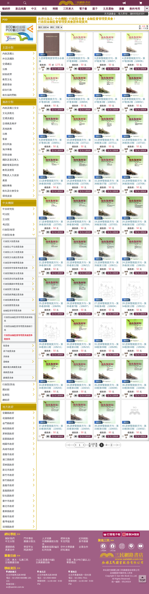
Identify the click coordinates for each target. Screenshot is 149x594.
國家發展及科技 (10, 165)
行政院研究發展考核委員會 (15, 268)
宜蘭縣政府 (8, 413)
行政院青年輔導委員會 (13, 263)
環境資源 (7, 196)
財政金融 (7, 154)
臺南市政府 (8, 516)
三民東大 (68, 8)
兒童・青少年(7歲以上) (78, 560)
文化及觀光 (8, 113)
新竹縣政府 (8, 480)
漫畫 (121, 8)
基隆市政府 (8, 454)
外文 (44, 8)
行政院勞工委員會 (11, 289)
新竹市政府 (8, 475)
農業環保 (7, 84)
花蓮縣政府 (8, 418)
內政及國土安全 (10, 108)
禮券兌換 (65, 538)
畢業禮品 (71, 562)
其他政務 (7, 128)
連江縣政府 (8, 459)
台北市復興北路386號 (16, 575)
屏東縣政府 (8, 433)
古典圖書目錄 (43, 562)
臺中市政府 (8, 501)
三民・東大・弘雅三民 (16, 560)
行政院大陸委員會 (11, 241)
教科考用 (135, 8)
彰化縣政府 (8, 495)
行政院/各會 (8, 235)
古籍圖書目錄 (12, 562)
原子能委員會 (9, 351)
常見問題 (65, 541)
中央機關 (61, 18)
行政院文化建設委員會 (13, 257)
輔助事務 (7, 185)
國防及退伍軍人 (10, 159)
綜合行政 (7, 90)
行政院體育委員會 (11, 305)
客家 (4, 139)
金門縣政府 (8, 423)
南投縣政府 (8, 428)
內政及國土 (8, 53)
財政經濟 (7, 74)
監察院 (5, 395)
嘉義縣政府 (8, 490)
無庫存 (42, 68)
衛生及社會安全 (10, 191)
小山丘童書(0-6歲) (45, 560)
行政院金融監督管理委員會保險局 (18, 319)
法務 (4, 69)
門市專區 (28, 538)
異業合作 (10, 549)
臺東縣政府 (8, 511)
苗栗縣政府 (8, 439)
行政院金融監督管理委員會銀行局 (18, 328)
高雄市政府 (8, 449)
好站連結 (65, 549)
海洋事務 (7, 149)
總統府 (5, 400)
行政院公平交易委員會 (13, 247)
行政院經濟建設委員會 (13, 294)
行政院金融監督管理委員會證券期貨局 (18, 337)
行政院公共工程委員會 (13, 252)
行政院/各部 (8, 229)
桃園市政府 (8, 444)
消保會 (6, 356)
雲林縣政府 (8, 464)
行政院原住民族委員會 (13, 279)
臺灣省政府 (8, 521)
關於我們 (10, 538)
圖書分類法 (29, 541)
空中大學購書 (67, 547)
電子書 (83, 8)
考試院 (5, 224)
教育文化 (7, 79)
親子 (95, 8)
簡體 (55, 8)
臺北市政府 (8, 506)
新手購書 (83, 541)
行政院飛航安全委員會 (13, 273)
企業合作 (83, 547)
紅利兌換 (46, 549)
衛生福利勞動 (9, 95)
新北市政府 (8, 470)
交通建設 (7, 64)
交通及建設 (8, 118)
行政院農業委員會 (11, 300)
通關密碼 (10, 547)
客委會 (6, 346)
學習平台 (28, 547)
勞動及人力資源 (10, 175)
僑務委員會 (8, 372)
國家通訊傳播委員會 (12, 367)
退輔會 (6, 362)
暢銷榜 (6, 8)
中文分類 (10, 541)
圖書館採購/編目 (50, 547)
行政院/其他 (8, 384)
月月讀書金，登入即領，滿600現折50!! (133, 14)
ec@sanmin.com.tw (15, 587)
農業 (4, 180)
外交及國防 (8, 58)
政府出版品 (45, 18)
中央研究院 (8, 209)
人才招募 (46, 538)
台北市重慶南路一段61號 (79, 575)
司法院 (5, 214)
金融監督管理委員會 (12, 310)
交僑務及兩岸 (9, 123)
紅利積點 (83, 538)
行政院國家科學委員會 (13, 284)
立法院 (5, 219)
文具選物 (108, 8)
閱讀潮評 (28, 549)
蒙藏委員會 (8, 378)
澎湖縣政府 (8, 527)
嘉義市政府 (8, 485)
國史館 (5, 389)
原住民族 (7, 144)
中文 (34, 8)
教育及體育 (8, 170)
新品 (20, 8)
